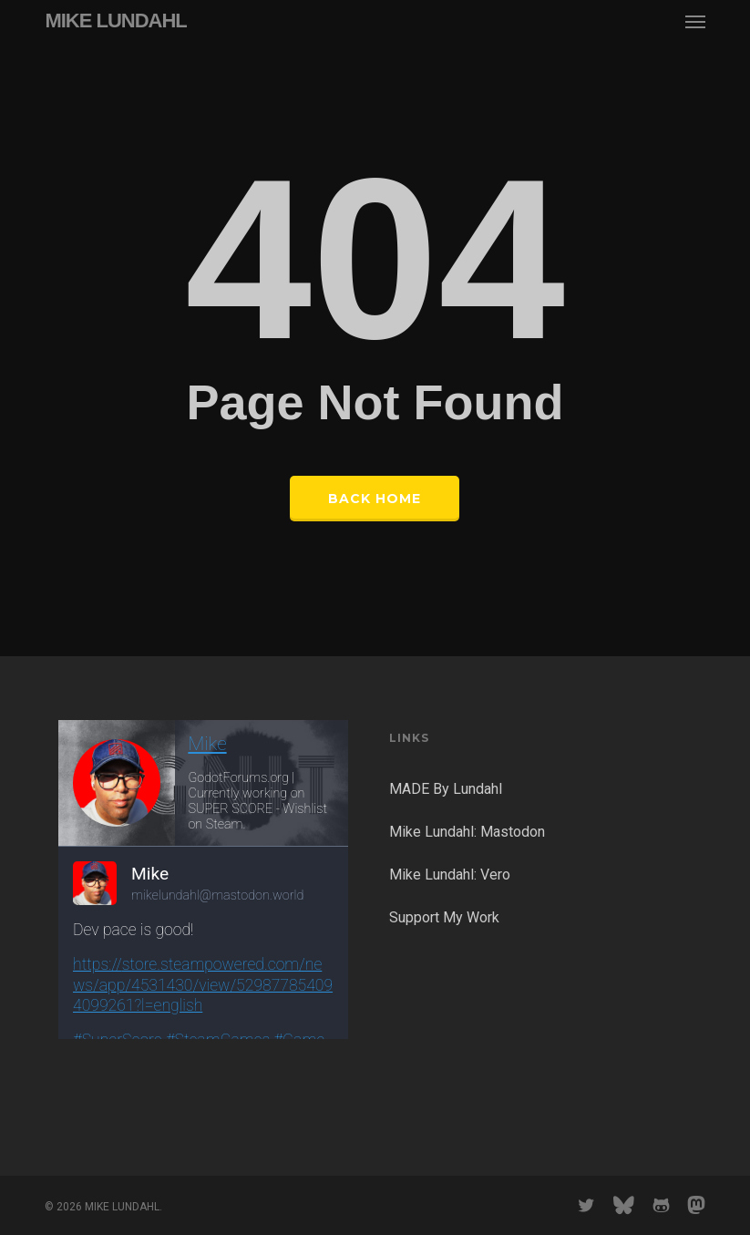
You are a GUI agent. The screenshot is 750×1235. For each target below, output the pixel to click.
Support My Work (444, 917)
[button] (695, 21)
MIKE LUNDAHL (115, 21)
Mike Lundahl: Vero (449, 874)
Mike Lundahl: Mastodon (467, 831)
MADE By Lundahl (445, 789)
